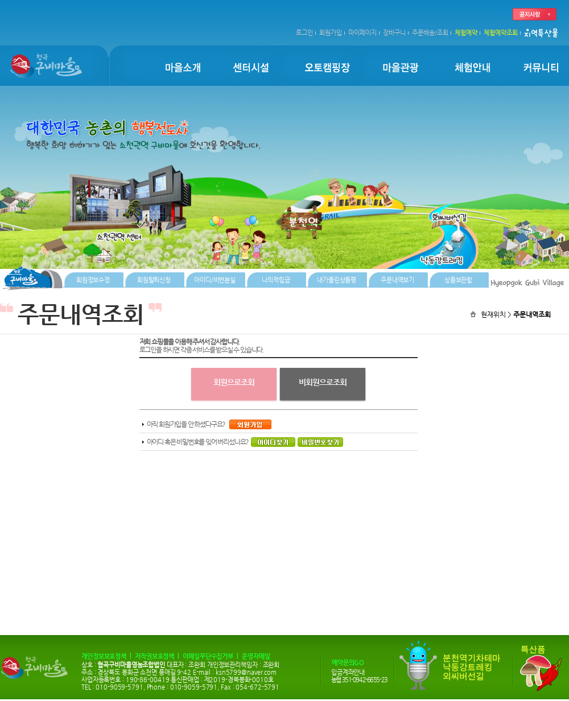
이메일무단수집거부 (208, 656)
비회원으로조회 (323, 382)
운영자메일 (256, 656)
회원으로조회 (233, 382)
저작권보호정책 (154, 656)
